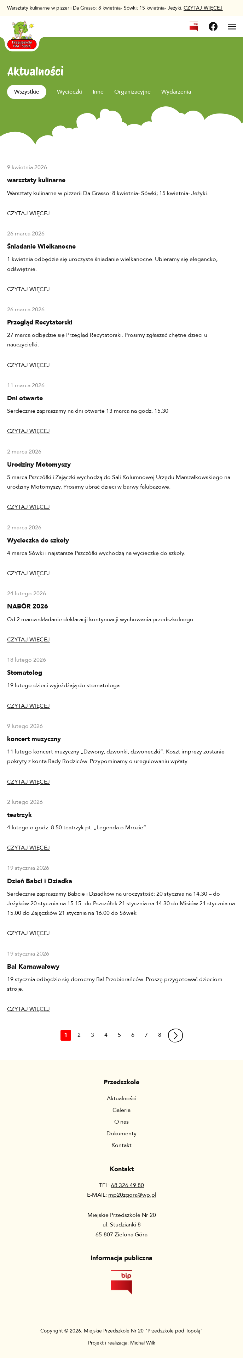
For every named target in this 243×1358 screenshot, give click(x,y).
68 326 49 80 (127, 1185)
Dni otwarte (25, 398)
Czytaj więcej (28, 213)
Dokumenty (121, 1133)
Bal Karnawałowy (33, 966)
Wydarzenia (176, 92)
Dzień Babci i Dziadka (39, 881)
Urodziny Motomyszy (39, 464)
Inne (98, 92)
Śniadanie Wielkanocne (41, 246)
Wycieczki (69, 92)
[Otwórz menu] (232, 26)
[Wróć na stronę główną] (22, 30)
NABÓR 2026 (27, 606)
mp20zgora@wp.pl (132, 1195)
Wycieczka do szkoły (38, 540)
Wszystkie (26, 92)
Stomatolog (24, 672)
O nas (121, 1122)
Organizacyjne (132, 92)
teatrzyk (19, 815)
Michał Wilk (142, 1343)
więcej (203, 8)
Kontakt (121, 1145)
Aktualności (122, 1098)
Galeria (121, 1110)
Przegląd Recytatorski (40, 322)
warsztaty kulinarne (36, 180)
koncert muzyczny (34, 739)
